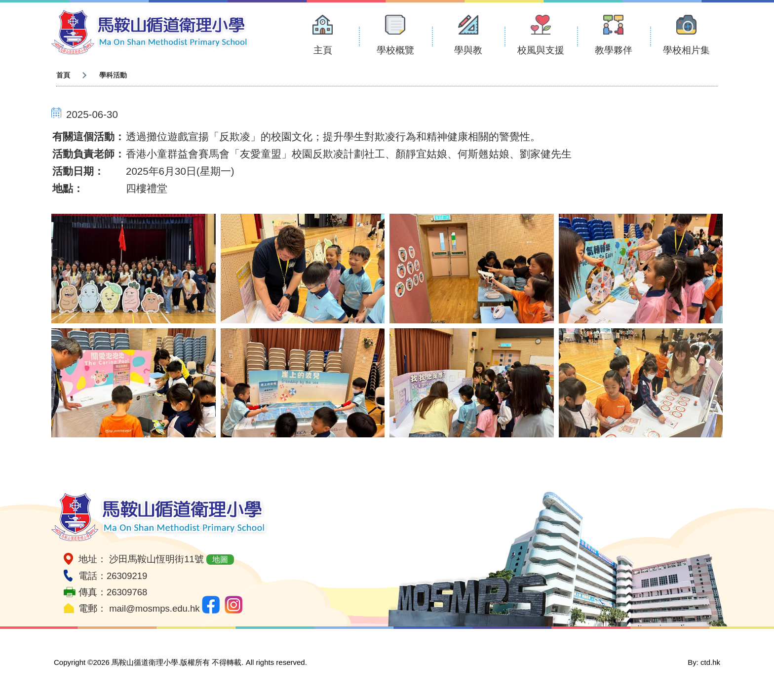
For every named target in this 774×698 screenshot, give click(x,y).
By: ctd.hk (704, 662)
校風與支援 (540, 50)
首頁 (63, 75)
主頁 (322, 50)
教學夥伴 (613, 50)
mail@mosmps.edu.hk (154, 608)
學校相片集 (686, 50)
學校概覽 (395, 50)
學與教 (468, 50)
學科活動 (113, 75)
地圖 (220, 559)
